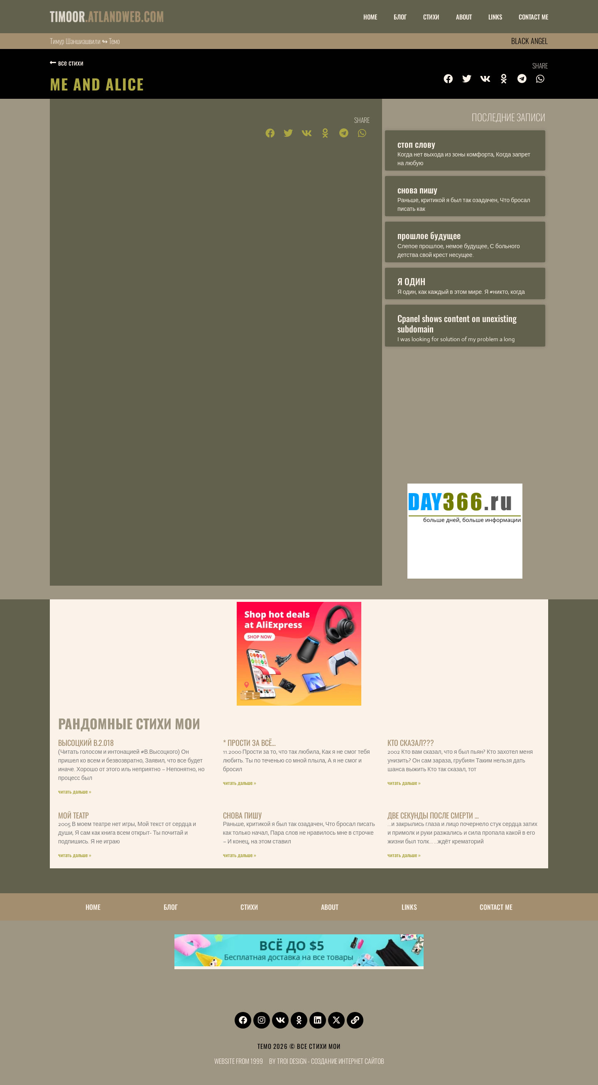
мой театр (73, 815)
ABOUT (464, 16)
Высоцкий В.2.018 (86, 742)
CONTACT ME (533, 16)
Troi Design (291, 1061)
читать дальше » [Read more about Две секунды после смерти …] (404, 854)
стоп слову (416, 143)
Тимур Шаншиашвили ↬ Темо (85, 41)
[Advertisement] (465, 413)
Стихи (431, 16)
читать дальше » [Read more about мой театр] (74, 854)
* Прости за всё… (249, 742)
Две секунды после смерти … (433, 815)
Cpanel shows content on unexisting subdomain (457, 323)
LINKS (495, 16)
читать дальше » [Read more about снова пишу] (239, 854)
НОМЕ (370, 16)
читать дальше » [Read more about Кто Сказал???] (404, 782)
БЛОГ (400, 16)
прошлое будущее (429, 235)
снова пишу (417, 189)
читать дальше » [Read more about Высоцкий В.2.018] (74, 791)
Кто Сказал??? (410, 742)
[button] (448, 78)
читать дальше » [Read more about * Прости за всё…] (239, 782)
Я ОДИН (411, 281)
